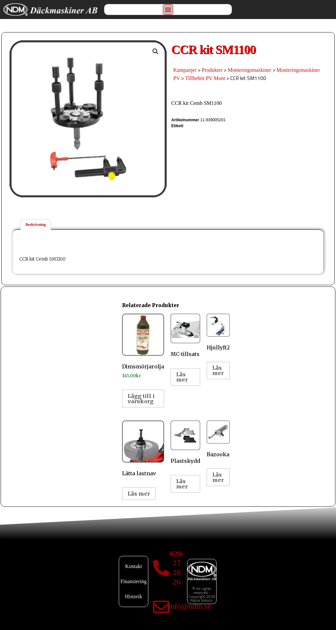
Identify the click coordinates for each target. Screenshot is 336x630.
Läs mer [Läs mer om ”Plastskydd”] (182, 484)
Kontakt (133, 566)
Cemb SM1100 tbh (189, 127)
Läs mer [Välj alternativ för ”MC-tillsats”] (182, 377)
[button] (168, 9)
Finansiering (133, 581)
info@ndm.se (189, 606)
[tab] (35, 224)
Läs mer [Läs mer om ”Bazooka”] (218, 477)
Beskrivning (35, 224)
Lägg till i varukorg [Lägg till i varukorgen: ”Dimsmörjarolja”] (141, 398)
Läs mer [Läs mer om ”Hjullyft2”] (218, 370)
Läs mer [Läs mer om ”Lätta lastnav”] (139, 493)
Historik (133, 596)
